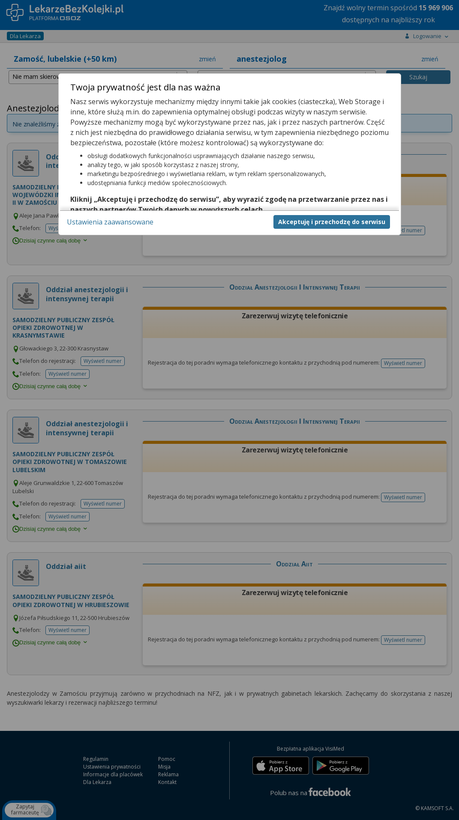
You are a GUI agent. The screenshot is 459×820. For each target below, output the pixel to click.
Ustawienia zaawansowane (110, 222)
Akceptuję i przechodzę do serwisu (331, 222)
